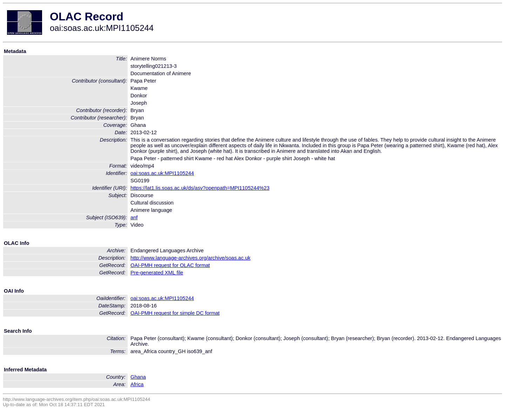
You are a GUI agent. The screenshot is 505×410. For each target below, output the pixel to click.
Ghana (138, 377)
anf (133, 217)
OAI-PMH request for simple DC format (175, 313)
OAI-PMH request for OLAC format (170, 265)
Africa (136, 384)
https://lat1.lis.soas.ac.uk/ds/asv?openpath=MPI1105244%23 (199, 188)
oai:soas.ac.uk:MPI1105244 (162, 173)
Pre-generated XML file (156, 272)
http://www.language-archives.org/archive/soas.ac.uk (190, 258)
